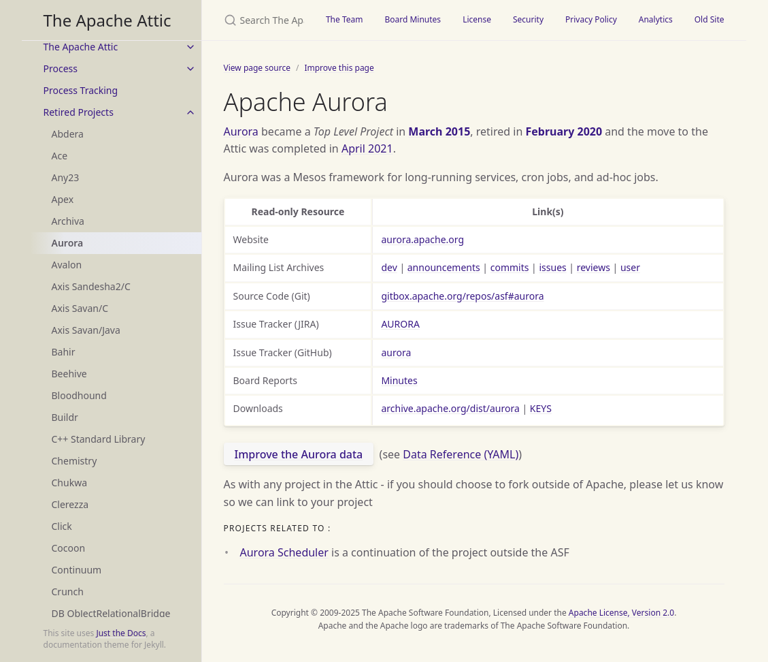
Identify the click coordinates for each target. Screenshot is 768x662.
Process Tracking (81, 90)
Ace (60, 155)
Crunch (68, 591)
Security (528, 19)
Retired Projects (79, 112)
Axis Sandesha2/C (91, 286)
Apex (63, 199)
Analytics (656, 19)
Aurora (68, 242)
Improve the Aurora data (299, 454)
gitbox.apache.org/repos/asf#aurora (462, 295)
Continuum (77, 569)
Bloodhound (79, 395)
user (630, 267)
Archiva (68, 221)
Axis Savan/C (80, 308)
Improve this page (338, 68)
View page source (257, 68)
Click (62, 526)
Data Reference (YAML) (460, 454)
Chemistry (74, 460)
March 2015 (439, 131)
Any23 (66, 177)
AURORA (400, 323)
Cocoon (69, 547)
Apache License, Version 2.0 (621, 612)
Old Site (709, 19)
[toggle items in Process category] (190, 69)
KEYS (541, 408)
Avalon (67, 264)
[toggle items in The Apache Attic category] (190, 47)
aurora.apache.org (422, 239)
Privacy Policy (591, 19)
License (477, 19)
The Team (344, 19)
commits (509, 267)
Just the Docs (121, 633)
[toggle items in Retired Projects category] (190, 112)
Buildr (65, 417)
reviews (593, 267)
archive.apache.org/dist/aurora (450, 408)
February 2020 (563, 131)
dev (389, 267)
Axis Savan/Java (86, 330)
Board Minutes (412, 19)
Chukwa (70, 482)
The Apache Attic (107, 20)
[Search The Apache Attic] (258, 20)
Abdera (68, 133)
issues (552, 267)
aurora (396, 352)
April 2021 (367, 148)
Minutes (399, 380)
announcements (443, 267)
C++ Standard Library (99, 438)
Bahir (64, 351)
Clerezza (70, 504)
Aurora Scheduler (284, 552)
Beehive (69, 373)
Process (61, 68)
